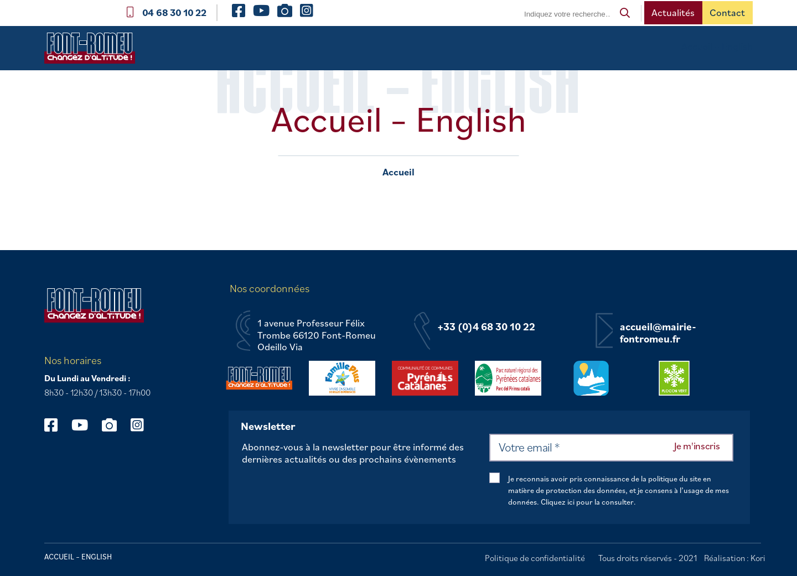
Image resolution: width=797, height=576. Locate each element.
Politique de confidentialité (535, 557)
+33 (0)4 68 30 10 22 (486, 327)
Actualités (673, 12)
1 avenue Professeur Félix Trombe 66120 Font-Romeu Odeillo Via (316, 335)
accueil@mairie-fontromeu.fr (658, 333)
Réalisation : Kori (734, 557)
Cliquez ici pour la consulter (587, 502)
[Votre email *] (611, 447)
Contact (727, 12)
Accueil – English (717, 46)
